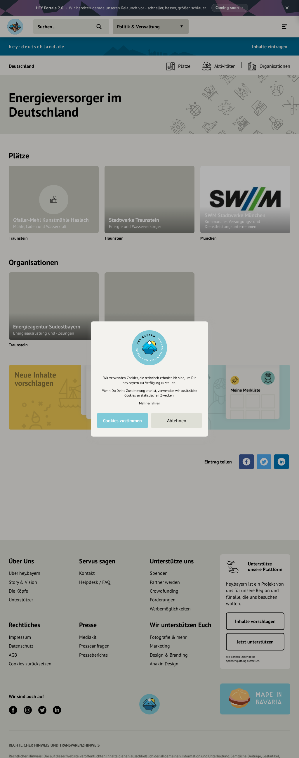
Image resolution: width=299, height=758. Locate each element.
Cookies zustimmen (122, 420)
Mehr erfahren (149, 403)
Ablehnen (176, 420)
